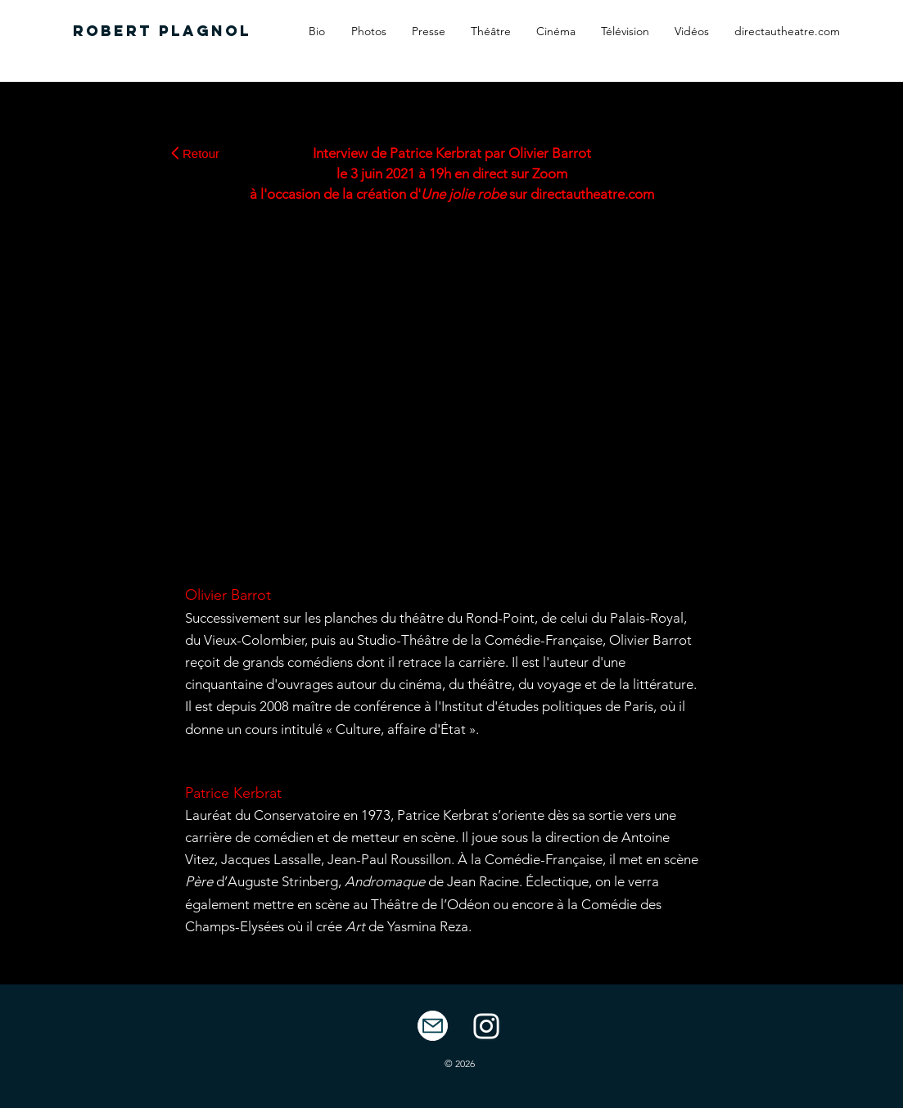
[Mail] (433, 1026)
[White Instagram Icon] (486, 1026)
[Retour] (195, 153)
